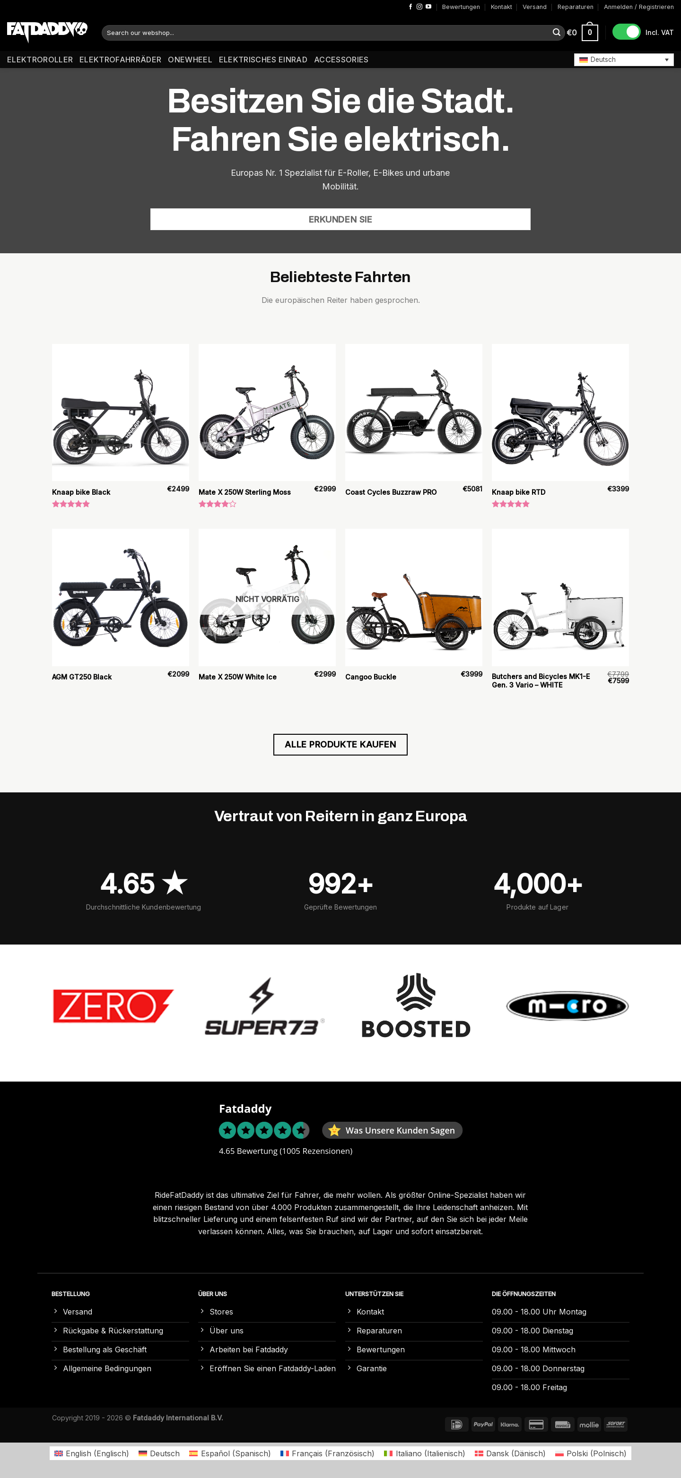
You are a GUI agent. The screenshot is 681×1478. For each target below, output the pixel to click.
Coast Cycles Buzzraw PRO (391, 492)
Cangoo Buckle (370, 677)
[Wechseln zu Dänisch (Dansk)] (510, 1453)
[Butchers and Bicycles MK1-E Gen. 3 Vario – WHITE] (560, 597)
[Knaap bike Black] (120, 412)
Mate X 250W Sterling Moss (245, 492)
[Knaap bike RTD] (560, 412)
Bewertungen (461, 6)
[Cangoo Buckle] (413, 597)
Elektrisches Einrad (263, 59)
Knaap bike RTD (518, 492)
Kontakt (501, 6)
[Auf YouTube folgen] (428, 7)
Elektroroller (40, 59)
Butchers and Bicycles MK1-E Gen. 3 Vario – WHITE (541, 680)
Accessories (341, 59)
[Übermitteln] (557, 33)
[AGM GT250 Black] (120, 597)
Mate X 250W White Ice (238, 677)
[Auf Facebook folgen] (410, 7)
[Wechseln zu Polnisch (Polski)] (590, 1453)
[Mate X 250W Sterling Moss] (267, 412)
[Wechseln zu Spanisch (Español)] (229, 1453)
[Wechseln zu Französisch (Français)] (327, 1453)
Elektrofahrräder (120, 59)
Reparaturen (576, 6)
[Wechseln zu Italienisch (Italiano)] (424, 1453)
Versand (535, 6)
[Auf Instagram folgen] (419, 7)
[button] (624, 59)
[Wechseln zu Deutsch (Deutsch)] (159, 1453)
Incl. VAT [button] (660, 32)
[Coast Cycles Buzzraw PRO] (413, 412)
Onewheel (190, 59)
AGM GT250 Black (82, 677)
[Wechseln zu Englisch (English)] (92, 1453)
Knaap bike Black (81, 492)
